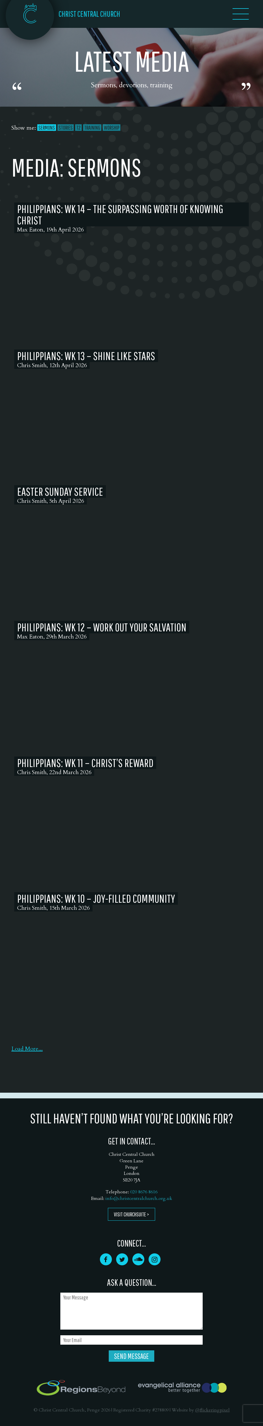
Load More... (27, 1049)
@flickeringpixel (212, 1410)
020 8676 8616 (143, 1192)
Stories (66, 127)
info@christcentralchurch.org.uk (138, 1198)
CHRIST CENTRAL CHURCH (89, 13)
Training (92, 127)
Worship (111, 127)
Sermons (46, 127)
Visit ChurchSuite (130, 1214)
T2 (78, 127)
